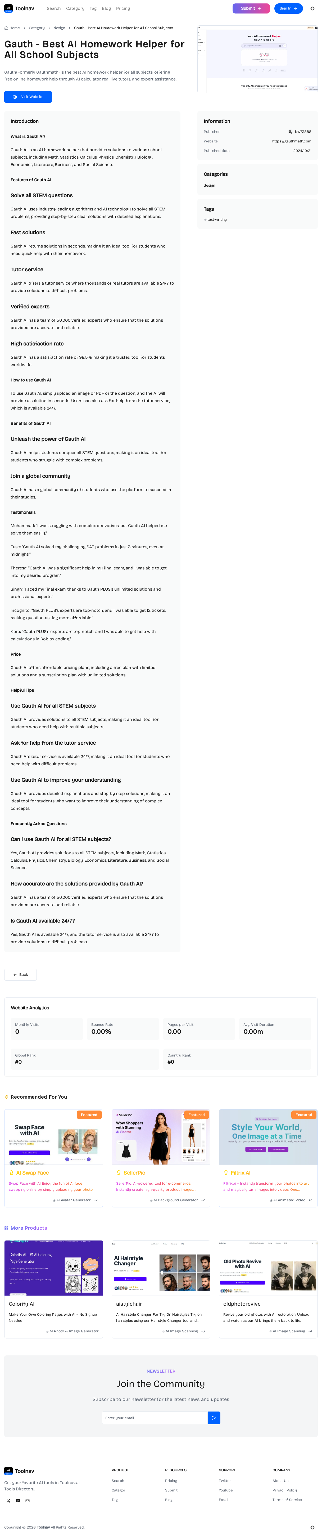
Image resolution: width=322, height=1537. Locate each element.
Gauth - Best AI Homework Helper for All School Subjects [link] (123, 28)
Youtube (226, 1490)
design (59, 28)
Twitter (225, 1480)
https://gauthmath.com (291, 141)
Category (75, 8)
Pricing (123, 8)
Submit (171, 1490)
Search (54, 8)
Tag (93, 8)
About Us (280, 1480)
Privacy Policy (285, 1490)
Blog (106, 8)
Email (223, 1500)
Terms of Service (287, 1500)
